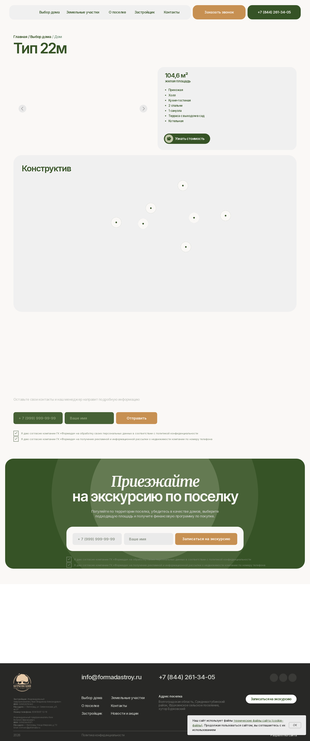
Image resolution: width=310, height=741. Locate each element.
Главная (20, 36)
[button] (219, 12)
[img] (274, 678)
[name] (89, 418)
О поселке (117, 12)
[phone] (38, 418)
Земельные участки (82, 12)
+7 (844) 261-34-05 (187, 677)
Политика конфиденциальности (103, 735)
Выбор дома (49, 12)
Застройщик (144, 12)
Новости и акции (124, 713)
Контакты (172, 12)
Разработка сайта (283, 735)
